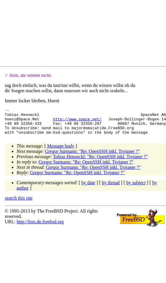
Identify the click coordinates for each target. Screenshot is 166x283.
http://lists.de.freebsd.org (40, 226)
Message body (60, 151)
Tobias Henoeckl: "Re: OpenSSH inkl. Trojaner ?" (100, 161)
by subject (136, 187)
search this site (18, 203)
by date (88, 187)
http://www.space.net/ (77, 121)
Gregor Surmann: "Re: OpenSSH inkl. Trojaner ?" (92, 156)
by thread (111, 187)
